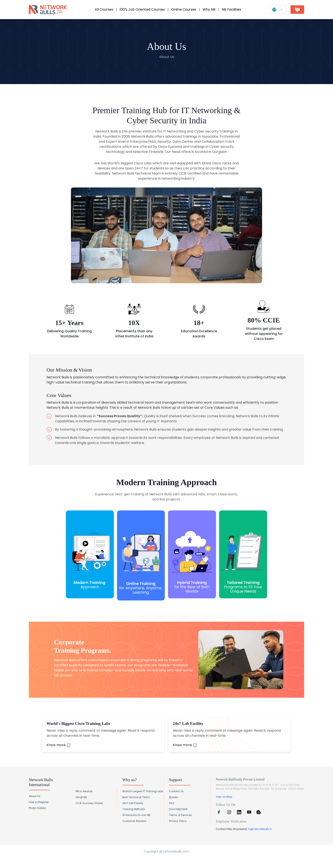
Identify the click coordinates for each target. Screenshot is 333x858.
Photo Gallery (37, 808)
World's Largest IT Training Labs (142, 791)
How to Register (39, 802)
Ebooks (173, 797)
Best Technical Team (136, 797)
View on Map (224, 797)
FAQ (171, 803)
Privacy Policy (177, 821)
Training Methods (133, 809)
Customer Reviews (134, 821)
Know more (59, 744)
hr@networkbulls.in (260, 829)
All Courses (104, 9)
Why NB (209, 9)
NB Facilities (231, 9)
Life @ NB (81, 797)
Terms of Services (180, 815)
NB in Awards (84, 791)
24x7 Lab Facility (132, 803)
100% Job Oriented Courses (142, 9)
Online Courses (183, 9)
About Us (34, 796)
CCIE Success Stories (89, 803)
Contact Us (176, 791)
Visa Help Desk (178, 809)
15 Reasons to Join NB (136, 815)
